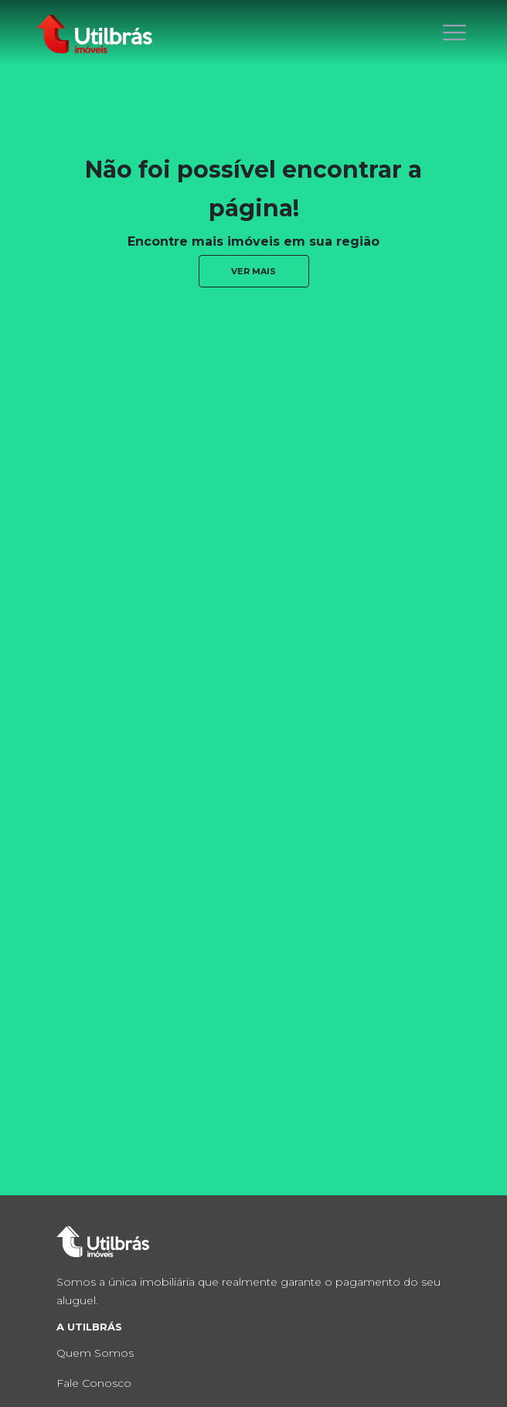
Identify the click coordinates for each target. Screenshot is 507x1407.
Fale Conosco (93, 1383)
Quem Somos (95, 1353)
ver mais (253, 271)
